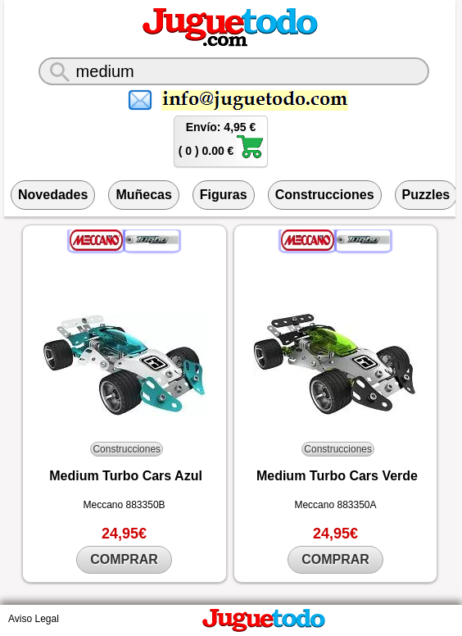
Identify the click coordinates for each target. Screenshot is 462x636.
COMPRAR (124, 559)
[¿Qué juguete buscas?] (234, 71)
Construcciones (324, 195)
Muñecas (143, 195)
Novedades (53, 195)
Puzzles (426, 195)
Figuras (223, 195)
